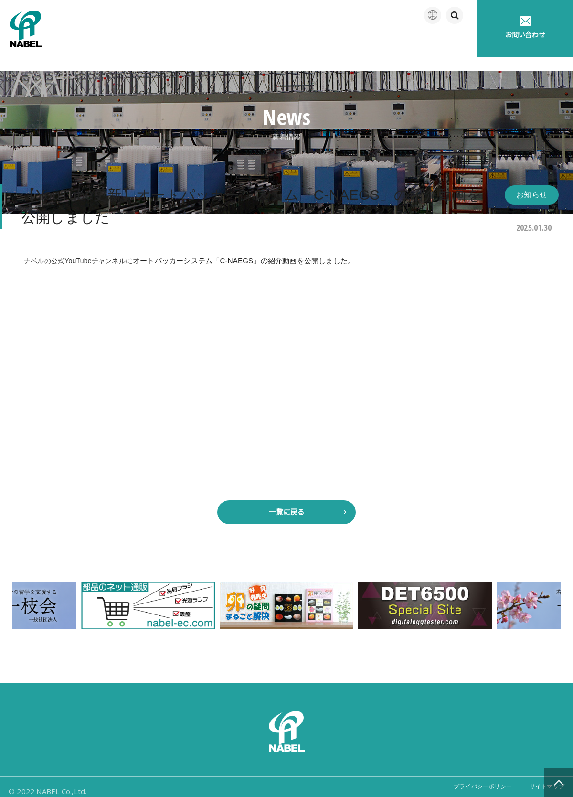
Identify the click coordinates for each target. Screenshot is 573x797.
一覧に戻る (287, 501)
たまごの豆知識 (388, 43)
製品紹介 (249, 43)
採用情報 (451, 43)
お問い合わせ (525, 27)
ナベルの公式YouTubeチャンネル (78, 247)
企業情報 (196, 43)
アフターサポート (313, 43)
